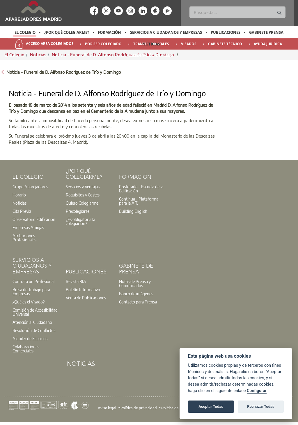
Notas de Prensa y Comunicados (135, 283)
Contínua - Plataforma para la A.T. (138, 201)
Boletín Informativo (83, 289)
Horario (19, 194)
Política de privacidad (138, 407)
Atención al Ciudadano (32, 322)
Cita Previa (22, 211)
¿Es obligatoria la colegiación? (80, 221)
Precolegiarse (77, 211)
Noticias (151, 44)
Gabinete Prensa (266, 32)
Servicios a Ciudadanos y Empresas (166, 32)
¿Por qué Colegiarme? (66, 32)
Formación (109, 32)
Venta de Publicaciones (86, 297)
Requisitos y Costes (83, 194)
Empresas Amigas (28, 227)
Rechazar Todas (260, 406)
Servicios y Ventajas (83, 186)
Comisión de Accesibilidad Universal (35, 312)
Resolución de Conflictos (34, 330)
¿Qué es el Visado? (29, 301)
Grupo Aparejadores (30, 186)
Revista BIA (76, 281)
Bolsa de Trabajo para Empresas (31, 291)
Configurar (257, 390)
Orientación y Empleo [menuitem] (151, 55)
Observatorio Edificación (34, 219)
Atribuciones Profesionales (24, 237)
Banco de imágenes (136, 293)
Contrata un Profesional (33, 281)
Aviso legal (107, 407)
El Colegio (25, 32)
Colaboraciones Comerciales (26, 348)
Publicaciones (225, 32)
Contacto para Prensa (138, 301)
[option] (24, 32)
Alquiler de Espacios (30, 338)
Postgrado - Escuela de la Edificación (141, 188)
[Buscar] (237, 12)
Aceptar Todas (210, 406)
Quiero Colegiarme (82, 203)
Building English (133, 211)
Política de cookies (176, 407)
